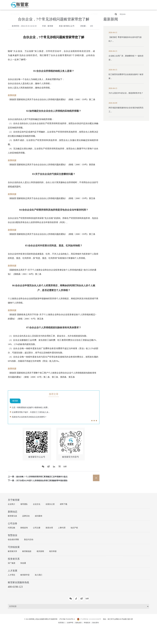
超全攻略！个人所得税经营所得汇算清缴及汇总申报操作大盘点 (45, 476)
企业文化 (36, 504)
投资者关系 (92, 5)
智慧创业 (71, 5)
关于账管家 (43, 5)
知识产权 (74, 528)
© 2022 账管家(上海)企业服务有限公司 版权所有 (35, 619)
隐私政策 (78, 623)
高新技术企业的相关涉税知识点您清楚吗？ (32, 417)
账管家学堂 (25, 575)
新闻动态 (53, 5)
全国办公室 (50, 504)
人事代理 (61, 528)
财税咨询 (24, 528)
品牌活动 (26, 516)
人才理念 (11, 575)
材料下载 (63, 504)
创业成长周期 (13, 540)
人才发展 (101, 5)
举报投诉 (88, 623)
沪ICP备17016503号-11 (66, 619)
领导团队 (24, 504)
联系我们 (59, 623)
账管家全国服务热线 (18, 582)
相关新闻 (40, 551)
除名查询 (97, 623)
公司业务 (62, 5)
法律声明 (69, 623)
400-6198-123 (114, 5)
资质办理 (49, 528)
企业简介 (11, 504)
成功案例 (38, 516)
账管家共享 (12, 551)
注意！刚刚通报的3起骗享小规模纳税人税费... (33, 407)
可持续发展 (81, 5)
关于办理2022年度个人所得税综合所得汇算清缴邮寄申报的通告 (45, 480)
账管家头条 (12, 516)
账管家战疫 (26, 551)
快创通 (23, 563)
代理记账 (11, 528)
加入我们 (38, 575)
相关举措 (53, 551)
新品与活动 (28, 540)
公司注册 (36, 528)
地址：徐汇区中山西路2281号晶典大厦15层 (123, 619)
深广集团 (11, 563)
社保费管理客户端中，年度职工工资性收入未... (33, 412)
